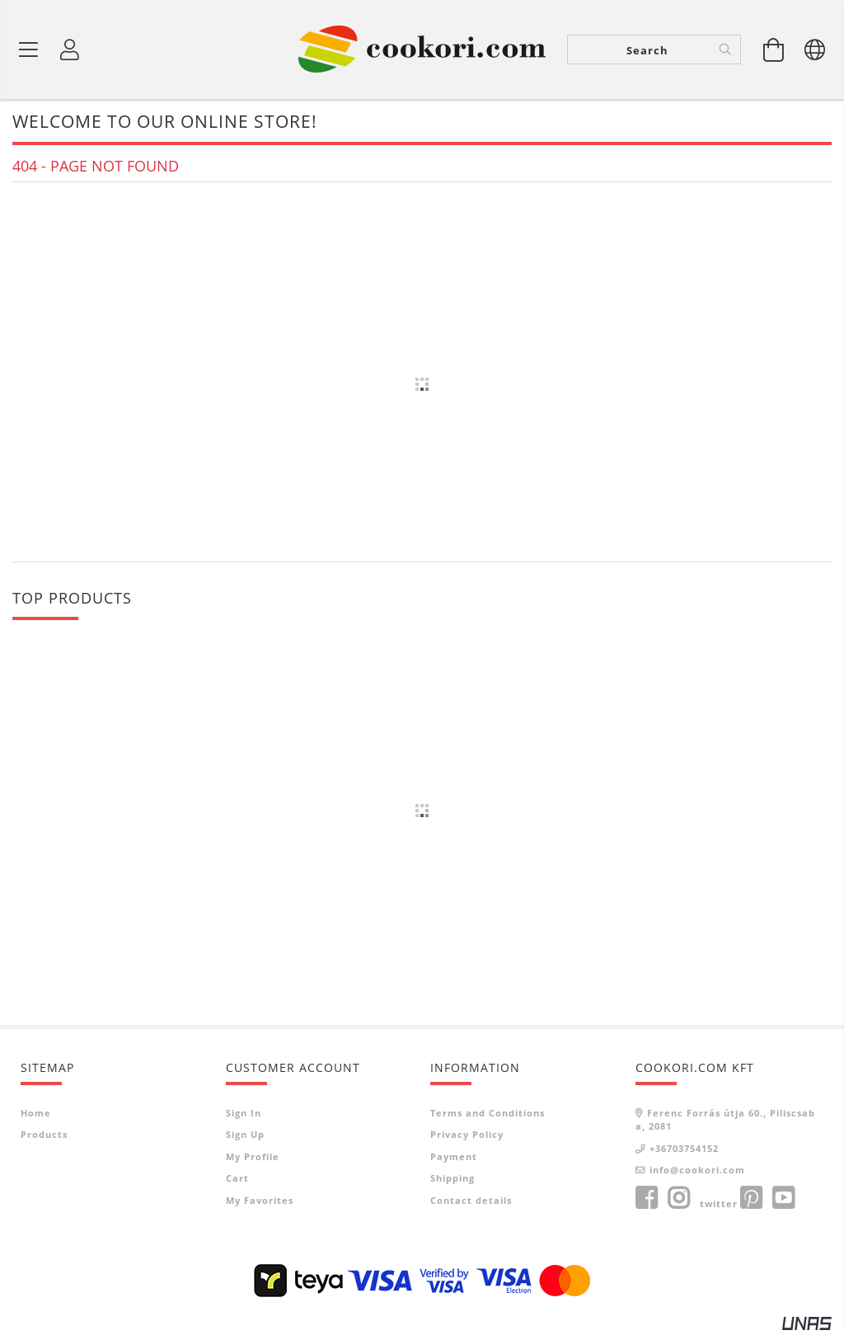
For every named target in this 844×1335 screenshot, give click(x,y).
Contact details (471, 1200)
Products (44, 1134)
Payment (453, 1156)
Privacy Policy (467, 1134)
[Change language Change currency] (815, 49)
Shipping (452, 1178)
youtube (783, 1198)
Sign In (243, 1113)
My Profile (252, 1156)
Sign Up (245, 1134)
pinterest (751, 1198)
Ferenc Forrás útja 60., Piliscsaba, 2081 (725, 1120)
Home (36, 1113)
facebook (646, 1198)
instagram (678, 1198)
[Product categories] (28, 49)
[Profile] (70, 49)
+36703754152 (684, 1148)
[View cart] (773, 49)
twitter (719, 1203)
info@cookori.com (697, 1169)
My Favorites (259, 1200)
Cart (237, 1178)
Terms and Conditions (487, 1113)
